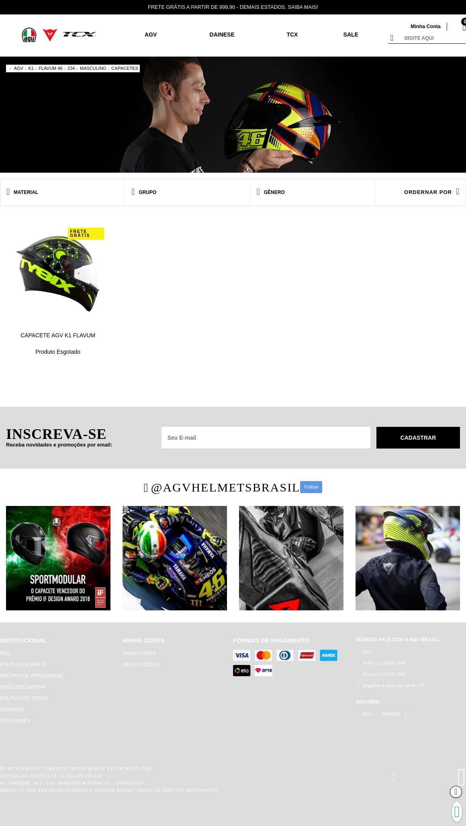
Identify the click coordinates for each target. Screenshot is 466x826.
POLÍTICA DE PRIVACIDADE (31, 676)
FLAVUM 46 (50, 68)
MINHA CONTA (139, 653)
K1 (30, 68)
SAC (365, 652)
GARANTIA (12, 709)
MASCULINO (93, 68)
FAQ (5, 653)
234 (71, 68)
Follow (311, 487)
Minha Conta (425, 26)
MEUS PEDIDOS (141, 664)
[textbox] (433, 38)
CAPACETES (124, 68)
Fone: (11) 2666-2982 (381, 674)
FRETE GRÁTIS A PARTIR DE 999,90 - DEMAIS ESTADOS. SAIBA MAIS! (233, 7)
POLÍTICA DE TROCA (24, 698)
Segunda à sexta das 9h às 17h (391, 686)
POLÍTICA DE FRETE (23, 664)
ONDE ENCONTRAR (23, 687)
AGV (151, 34)
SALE (350, 34)
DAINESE (222, 34)
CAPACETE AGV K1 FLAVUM (58, 335)
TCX (292, 34)
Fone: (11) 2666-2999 (381, 663)
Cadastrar (418, 437)
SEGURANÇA (15, 721)
